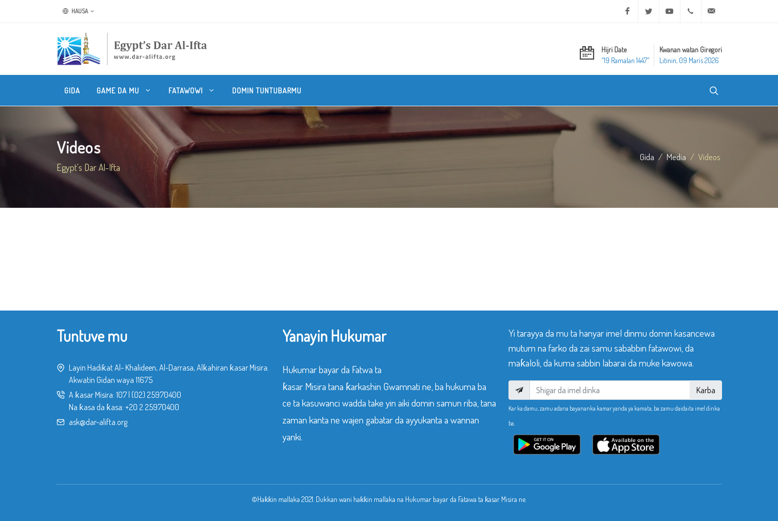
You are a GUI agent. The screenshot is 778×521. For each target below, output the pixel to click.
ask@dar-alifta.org (98, 422)
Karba (705, 390)
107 (121, 395)
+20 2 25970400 (152, 407)
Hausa (78, 11)
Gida (647, 156)
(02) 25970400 (156, 395)
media (676, 156)
